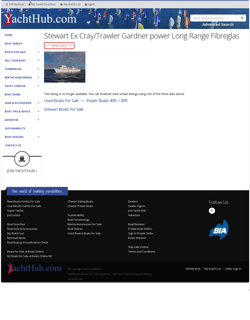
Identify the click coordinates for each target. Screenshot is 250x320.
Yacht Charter (15, 86)
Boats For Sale (15, 52)
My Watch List (15, 233)
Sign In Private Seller (140, 233)
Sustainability (15, 128)
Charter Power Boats (80, 206)
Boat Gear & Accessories (22, 229)
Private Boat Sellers (140, 229)
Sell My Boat (15, 4)
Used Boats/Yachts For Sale (24, 206)
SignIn (90, 4)
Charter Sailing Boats (80, 201)
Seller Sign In (233, 269)
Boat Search (13, 43)
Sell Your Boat (15, 60)
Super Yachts (15, 210)
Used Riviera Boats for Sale (84, 233)
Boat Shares (75, 229)
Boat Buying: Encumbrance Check (27, 242)
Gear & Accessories (18, 103)
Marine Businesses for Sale (85, 224)
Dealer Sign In (136, 206)
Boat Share (12, 94)
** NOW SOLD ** (63, 45)
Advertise (11, 120)
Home (8, 35)
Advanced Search (218, 24)
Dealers (133, 201)
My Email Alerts (16, 238)
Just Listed (13, 215)
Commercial (13, 69)
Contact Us (13, 145)
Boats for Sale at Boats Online (25, 251)
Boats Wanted (137, 238)
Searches (42, 4)
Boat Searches (16, 224)
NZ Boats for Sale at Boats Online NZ (29, 256)
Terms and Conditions (142, 251)
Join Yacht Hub (137, 210)
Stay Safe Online (138, 247)
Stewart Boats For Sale (63, 110)
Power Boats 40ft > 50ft (107, 101)
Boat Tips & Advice (17, 111)
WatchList (70, 4)
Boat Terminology (78, 219)
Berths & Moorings (18, 77)
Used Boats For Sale (61, 101)
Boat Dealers (14, 137)
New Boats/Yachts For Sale (23, 201)
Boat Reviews (136, 224)
